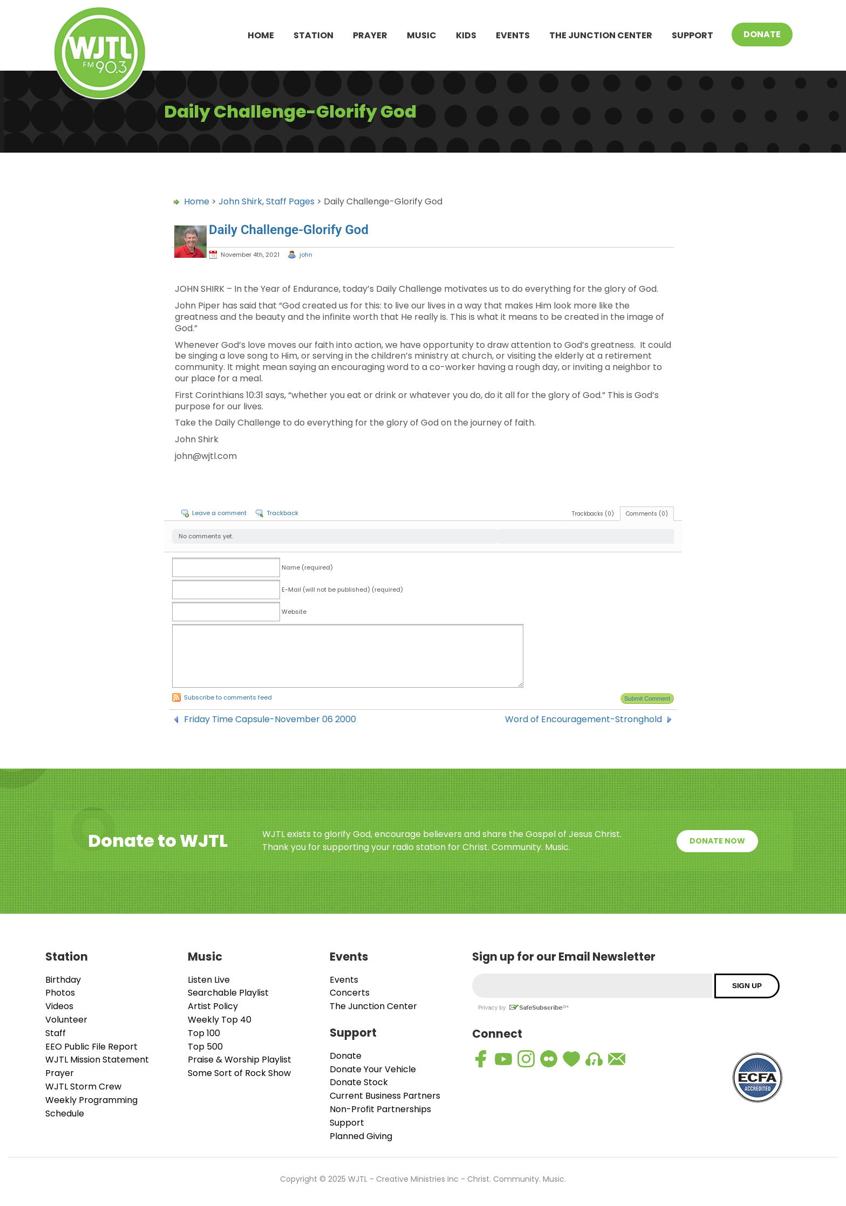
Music (421, 35)
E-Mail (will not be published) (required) (342, 589)
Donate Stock (359, 1082)
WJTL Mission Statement (97, 1059)
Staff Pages (290, 201)
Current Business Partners (385, 1095)
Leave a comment (219, 513)
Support (692, 35)
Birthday (63, 980)
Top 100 (204, 1033)
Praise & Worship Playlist (239, 1059)
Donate (762, 34)
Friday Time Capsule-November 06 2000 (270, 719)
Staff (55, 1033)
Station (313, 35)
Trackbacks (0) (593, 514)
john (305, 254)
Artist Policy (213, 1006)
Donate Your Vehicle (373, 1069)
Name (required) (307, 567)
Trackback (282, 513)
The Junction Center (600, 35)
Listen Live (209, 980)
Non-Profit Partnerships (380, 1109)
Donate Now (717, 840)
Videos (59, 1006)
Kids (466, 35)
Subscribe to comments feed (228, 697)
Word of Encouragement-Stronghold (583, 719)
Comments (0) (647, 514)
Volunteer (66, 1019)
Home (261, 35)
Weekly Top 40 (219, 1019)
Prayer (370, 35)
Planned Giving (361, 1136)
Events (513, 35)
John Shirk (240, 201)
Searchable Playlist (228, 992)
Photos (60, 992)
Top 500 (205, 1046)
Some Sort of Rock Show (239, 1073)
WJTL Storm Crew (83, 1086)
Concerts (350, 992)
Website (294, 611)
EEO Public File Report (91, 1046)
